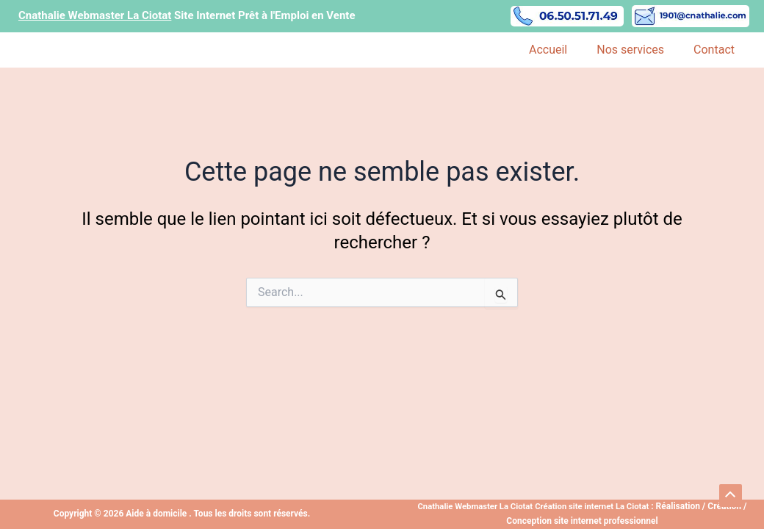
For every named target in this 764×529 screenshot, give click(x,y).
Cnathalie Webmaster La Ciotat (472, 506)
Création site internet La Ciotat (595, 506)
